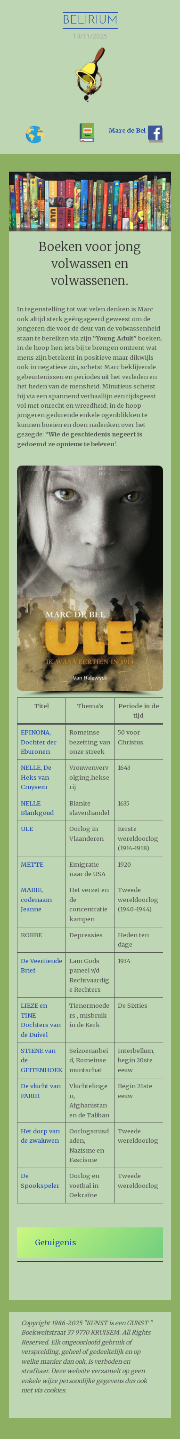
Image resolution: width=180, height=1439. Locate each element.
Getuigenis (55, 1242)
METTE (32, 864)
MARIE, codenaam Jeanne (36, 899)
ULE (27, 828)
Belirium (90, 20)
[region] (90, 581)
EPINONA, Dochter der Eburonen (39, 741)
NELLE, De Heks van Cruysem (36, 777)
